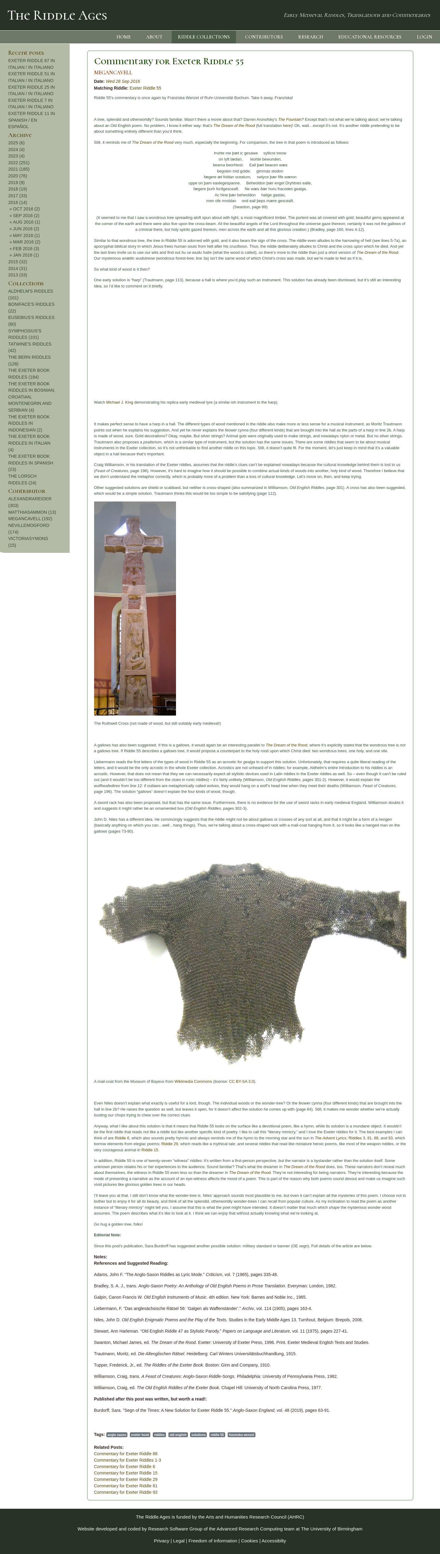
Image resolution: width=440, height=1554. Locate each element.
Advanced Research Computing (250, 1528)
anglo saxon (42, 1435)
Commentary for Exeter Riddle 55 (95, 61)
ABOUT (154, 37)
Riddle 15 (75, 1150)
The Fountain (216, 119)
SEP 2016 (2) (396, 215)
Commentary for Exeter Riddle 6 (50, 1466)
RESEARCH (310, 37)
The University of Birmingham (331, 1528)
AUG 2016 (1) (397, 222)
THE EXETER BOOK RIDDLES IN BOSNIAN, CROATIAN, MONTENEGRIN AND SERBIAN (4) (402, 397)
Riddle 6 (48, 1138)
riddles (85, 1435)
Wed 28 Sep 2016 (49, 81)
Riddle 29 (95, 1143)
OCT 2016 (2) (396, 208)
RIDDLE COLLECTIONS (204, 37)
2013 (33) (388, 274)
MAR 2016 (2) (397, 241)
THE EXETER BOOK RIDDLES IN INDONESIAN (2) (399, 423)
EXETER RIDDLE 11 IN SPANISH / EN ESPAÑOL (402, 120)
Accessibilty (274, 1540)
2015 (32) (388, 261)
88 (301, 1138)
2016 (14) (388, 202)
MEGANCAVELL (39, 72)
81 (295, 1138)
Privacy (161, 1540)
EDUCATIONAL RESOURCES (370, 37)
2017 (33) (388, 195)
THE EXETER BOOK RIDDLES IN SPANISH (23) (401, 463)
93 (316, 1138)
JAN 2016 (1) (396, 255)
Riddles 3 (282, 1138)
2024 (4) (387, 149)
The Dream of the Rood (160, 125)
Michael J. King (45, 402)
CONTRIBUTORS (264, 37)
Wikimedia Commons (119, 1081)
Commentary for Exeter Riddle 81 (51, 1485)
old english (104, 1435)
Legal (179, 1540)
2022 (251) (389, 162)
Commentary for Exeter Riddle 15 (51, 1473)
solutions (124, 1435)
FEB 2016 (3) (396, 248)
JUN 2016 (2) (396, 228)
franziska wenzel (167, 1435)
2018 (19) (388, 189)
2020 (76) (388, 175)
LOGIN (424, 37)
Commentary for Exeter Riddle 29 (51, 1479)
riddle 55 (143, 1435)
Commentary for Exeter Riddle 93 (51, 1492)
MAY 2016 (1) (396, 235)
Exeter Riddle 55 (71, 88)
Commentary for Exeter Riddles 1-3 (53, 1460)
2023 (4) (387, 156)
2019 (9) (387, 182)
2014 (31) (388, 268)
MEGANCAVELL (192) (401, 518)
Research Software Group (175, 1528)
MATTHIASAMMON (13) (403, 512)
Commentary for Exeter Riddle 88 (51, 1453)
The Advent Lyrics (256, 1138)
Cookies (249, 1540)
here (213, 125)
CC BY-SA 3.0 (167, 1081)
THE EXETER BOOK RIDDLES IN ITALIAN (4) (400, 443)
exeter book (66, 1435)
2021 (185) (389, 169)
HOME (123, 37)
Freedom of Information (213, 1540)
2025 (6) (387, 142)
